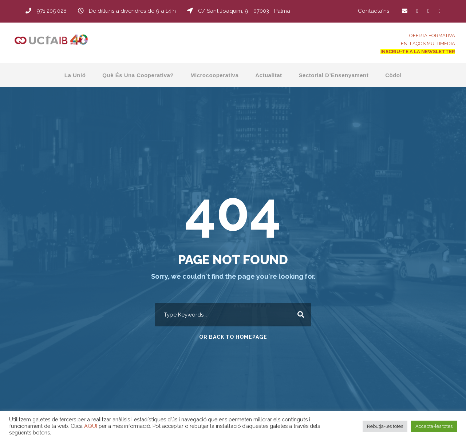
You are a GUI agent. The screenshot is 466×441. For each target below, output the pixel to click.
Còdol (393, 75)
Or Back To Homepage (233, 337)
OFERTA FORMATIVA (432, 35)
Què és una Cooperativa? (138, 75)
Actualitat (268, 75)
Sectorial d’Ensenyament (334, 75)
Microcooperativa (214, 75)
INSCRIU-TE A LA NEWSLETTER (417, 51)
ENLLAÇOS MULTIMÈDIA (428, 43)
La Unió (75, 75)
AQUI (90, 426)
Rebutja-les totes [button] (385, 426)
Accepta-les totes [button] (434, 426)
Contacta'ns (373, 11)
